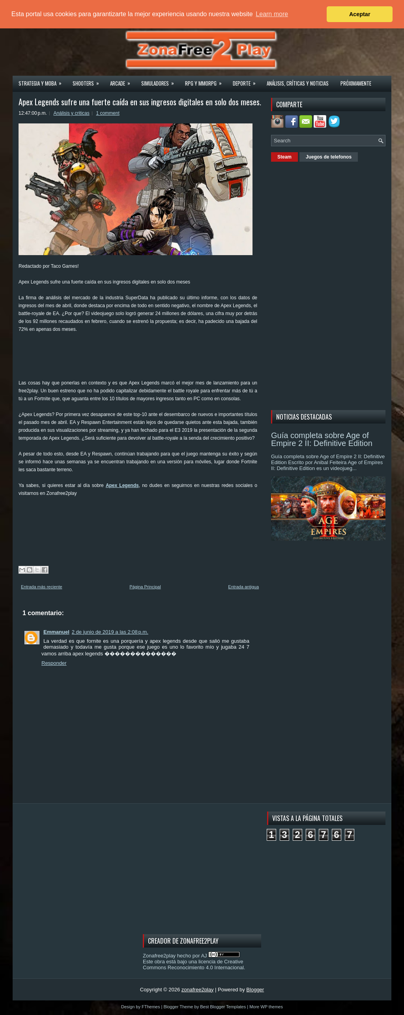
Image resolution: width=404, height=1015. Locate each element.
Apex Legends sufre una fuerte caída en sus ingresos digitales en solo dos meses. (140, 102)
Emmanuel (56, 632)
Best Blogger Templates (223, 1006)
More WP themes (266, 1006)
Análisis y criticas (71, 113)
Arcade (122, 81)
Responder (54, 663)
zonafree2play (197, 990)
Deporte (247, 81)
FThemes (151, 1006)
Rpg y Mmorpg (206, 81)
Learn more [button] (272, 14)
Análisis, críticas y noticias (298, 83)
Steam (284, 157)
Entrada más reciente (41, 586)
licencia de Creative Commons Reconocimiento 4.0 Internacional (193, 964)
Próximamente (355, 83)
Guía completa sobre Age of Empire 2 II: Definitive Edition (321, 439)
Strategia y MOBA (43, 81)
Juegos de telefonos (329, 157)
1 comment (107, 113)
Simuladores (160, 81)
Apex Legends (122, 485)
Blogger (255, 990)
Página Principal (145, 586)
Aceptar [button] (359, 14)
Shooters (88, 81)
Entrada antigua (243, 586)
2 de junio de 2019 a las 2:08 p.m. (110, 632)
